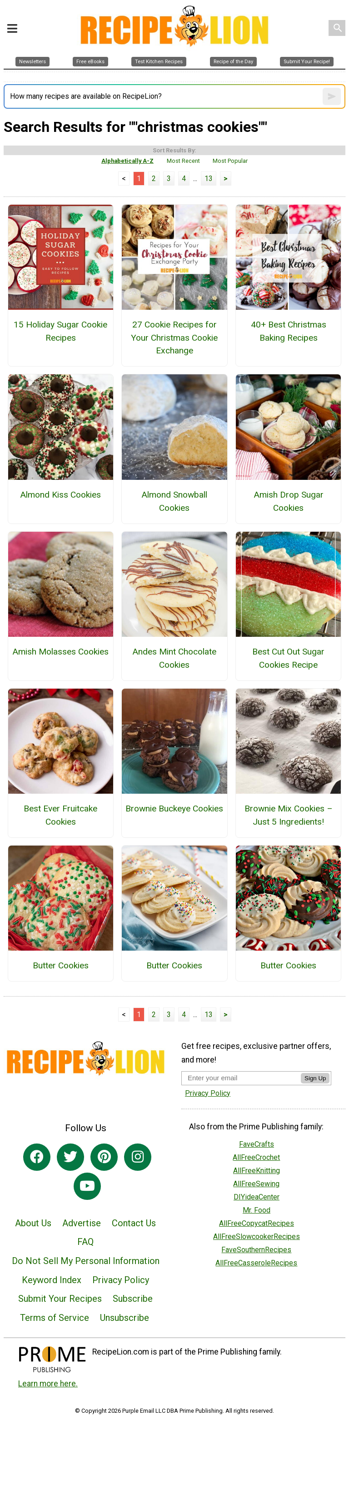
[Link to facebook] (36, 1157)
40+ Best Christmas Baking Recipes (288, 331)
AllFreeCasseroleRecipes (256, 1263)
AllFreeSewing (256, 1183)
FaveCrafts (256, 1144)
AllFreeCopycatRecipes (256, 1223)
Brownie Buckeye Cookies (174, 808)
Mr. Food (256, 1210)
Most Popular (230, 160)
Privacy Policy (120, 1279)
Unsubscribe (124, 1317)
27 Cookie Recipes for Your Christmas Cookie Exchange (174, 337)
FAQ (85, 1241)
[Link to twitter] (70, 1157)
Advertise (81, 1223)
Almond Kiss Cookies (60, 494)
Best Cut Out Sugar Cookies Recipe (288, 658)
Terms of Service (54, 1317)
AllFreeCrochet (256, 1157)
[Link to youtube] (87, 1186)
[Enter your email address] (241, 1078)
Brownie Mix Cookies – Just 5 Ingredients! (288, 815)
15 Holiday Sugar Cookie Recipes (60, 331)
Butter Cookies (61, 965)
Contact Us (134, 1223)
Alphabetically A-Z (127, 160)
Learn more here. (48, 1383)
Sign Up (315, 1078)
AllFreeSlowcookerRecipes (256, 1236)
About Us (33, 1223)
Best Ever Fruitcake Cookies (60, 815)
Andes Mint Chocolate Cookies (174, 658)
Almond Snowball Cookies (174, 501)
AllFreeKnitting (256, 1170)
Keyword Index (51, 1279)
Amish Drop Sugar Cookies (289, 501)
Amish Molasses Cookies (60, 651)
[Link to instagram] (137, 1157)
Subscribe (133, 1298)
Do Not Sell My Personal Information (86, 1260)
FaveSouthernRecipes (256, 1249)
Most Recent (183, 160)
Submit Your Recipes (60, 1298)
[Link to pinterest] (104, 1157)
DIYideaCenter (256, 1197)
